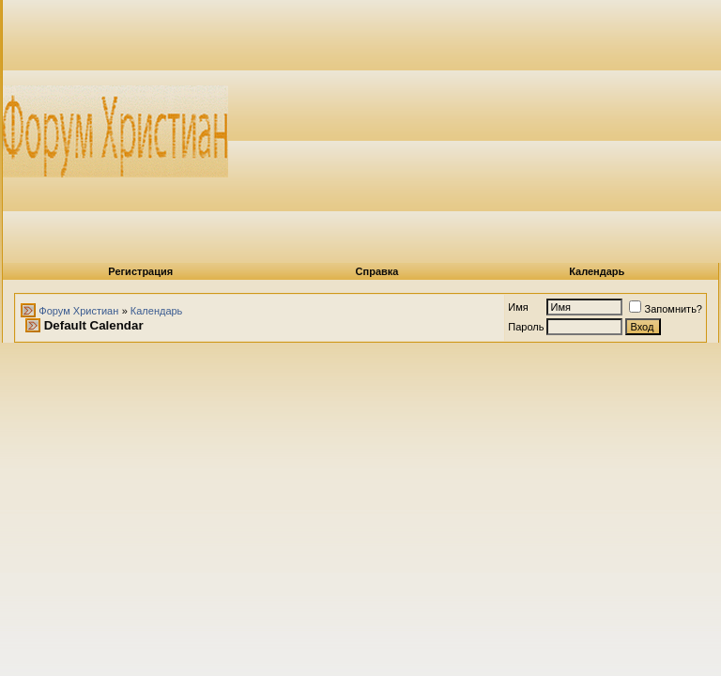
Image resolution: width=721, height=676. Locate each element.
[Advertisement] (474, 131)
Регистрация (140, 271)
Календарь (596, 271)
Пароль (526, 326)
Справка (377, 271)
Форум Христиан (78, 310)
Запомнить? (665, 309)
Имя (518, 307)
